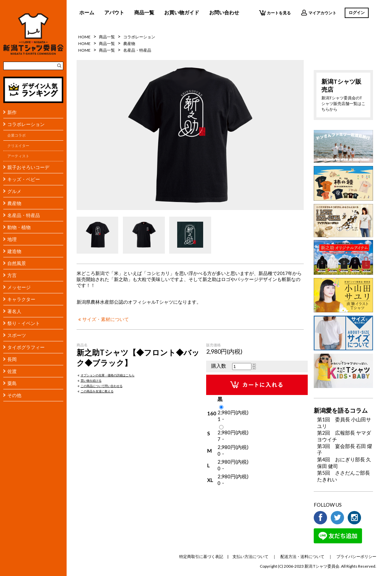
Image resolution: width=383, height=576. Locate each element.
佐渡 (12, 371)
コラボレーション (26, 124)
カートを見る (275, 12)
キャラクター (21, 299)
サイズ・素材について (103, 319)
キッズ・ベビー (23, 179)
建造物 (14, 251)
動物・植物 (19, 227)
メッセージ (19, 287)
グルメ (14, 191)
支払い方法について (250, 556)
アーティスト (18, 156)
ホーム (86, 12)
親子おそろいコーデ (28, 167)
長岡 (12, 359)
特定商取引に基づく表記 (201, 556)
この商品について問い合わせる (100, 386)
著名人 (14, 311)
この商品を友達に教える (95, 391)
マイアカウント (318, 12)
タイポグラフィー (26, 347)
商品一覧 (144, 12)
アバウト (114, 12)
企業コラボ (16, 135)
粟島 (12, 383)
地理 (12, 239)
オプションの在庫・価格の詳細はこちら (106, 375)
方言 (12, 275)
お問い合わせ (224, 12)
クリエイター (18, 146)
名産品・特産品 (23, 215)
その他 (14, 395)
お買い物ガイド (181, 12)
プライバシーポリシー (356, 556)
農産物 (14, 203)
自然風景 (16, 263)
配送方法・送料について (302, 556)
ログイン (357, 12)
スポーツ (16, 335)
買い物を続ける (89, 380)
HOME (84, 36)
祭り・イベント (23, 323)
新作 (12, 112)
